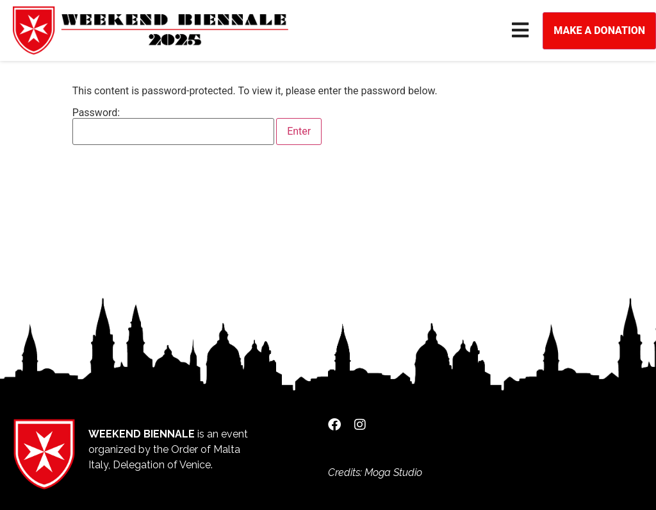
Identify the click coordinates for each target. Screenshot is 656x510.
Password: (173, 126)
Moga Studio (393, 472)
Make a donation (599, 30)
